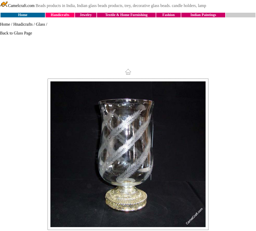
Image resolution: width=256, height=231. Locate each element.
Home (22, 15)
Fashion (168, 15)
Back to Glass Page (16, 33)
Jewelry (86, 15)
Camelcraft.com (17, 5)
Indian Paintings (203, 15)
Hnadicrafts (23, 24)
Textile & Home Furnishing (126, 15)
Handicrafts (60, 15)
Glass (40, 24)
